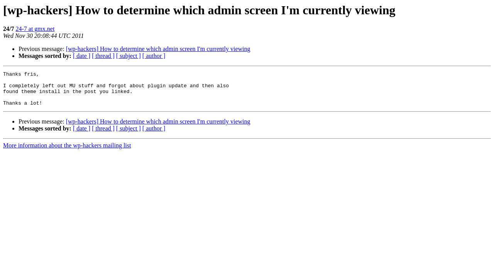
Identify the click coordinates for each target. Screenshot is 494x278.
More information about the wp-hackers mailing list (67, 152)
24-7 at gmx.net (34, 28)
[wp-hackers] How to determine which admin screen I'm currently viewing (158, 49)
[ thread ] (103, 56)
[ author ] (154, 56)
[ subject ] (128, 56)
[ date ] (81, 56)
